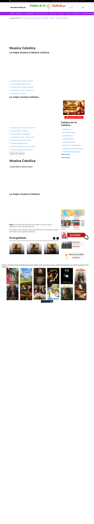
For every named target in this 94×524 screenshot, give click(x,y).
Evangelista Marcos (32, 251)
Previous (54, 238)
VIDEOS (68, 13)
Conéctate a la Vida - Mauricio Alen (22, 90)
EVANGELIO (19, 13)
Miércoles (45, 18)
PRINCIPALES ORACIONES (71, 152)
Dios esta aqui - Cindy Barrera (20, 134)
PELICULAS (61, 13)
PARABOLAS (76, 13)
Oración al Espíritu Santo (19, 143)
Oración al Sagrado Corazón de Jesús (23, 146)
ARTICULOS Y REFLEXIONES (71, 145)
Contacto (82, 1)
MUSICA (45, 13)
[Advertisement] (37, 31)
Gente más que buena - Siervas (21, 140)
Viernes (58, 18)
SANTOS (38, 13)
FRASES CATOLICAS (68, 142)
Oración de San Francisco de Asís (21, 149)
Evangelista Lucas (50, 251)
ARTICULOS (52, 13)
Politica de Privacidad (64, 1)
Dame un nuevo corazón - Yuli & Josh (23, 128)
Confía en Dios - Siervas (18, 93)
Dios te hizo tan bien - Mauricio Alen (22, 137)
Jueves (52, 18)
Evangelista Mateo (15, 251)
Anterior (13, 153)
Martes (38, 18)
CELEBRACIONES (68, 139)
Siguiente (21, 153)
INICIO (12, 13)
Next (57, 238)
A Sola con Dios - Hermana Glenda (22, 87)
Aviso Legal (75, 1)
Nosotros (54, 1)
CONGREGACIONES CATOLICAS (72, 148)
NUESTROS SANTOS (68, 132)
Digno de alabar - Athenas (19, 131)
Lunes (32, 18)
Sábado (65, 18)
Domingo (25, 18)
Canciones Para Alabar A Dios (20, 84)
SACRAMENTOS (29, 13)
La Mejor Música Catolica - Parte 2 (22, 81)
